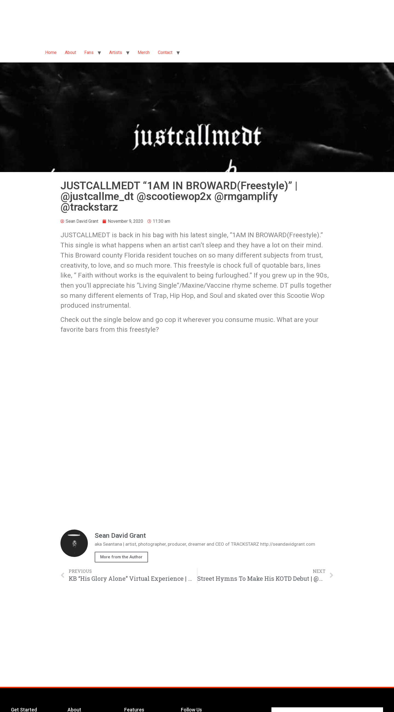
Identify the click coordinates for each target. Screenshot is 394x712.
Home (51, 52)
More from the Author (121, 556)
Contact (165, 52)
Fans (89, 52)
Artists (115, 52)
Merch (144, 52)
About (70, 52)
